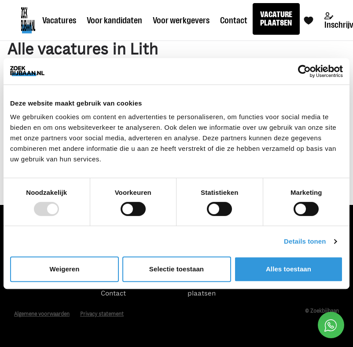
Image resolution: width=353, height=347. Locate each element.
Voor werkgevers (181, 20)
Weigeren (64, 269)
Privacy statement (102, 314)
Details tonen (305, 241)
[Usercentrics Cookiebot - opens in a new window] (304, 71)
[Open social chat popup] (331, 325)
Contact (233, 20)
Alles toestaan (288, 269)
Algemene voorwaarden (42, 314)
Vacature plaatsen (202, 289)
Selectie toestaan (176, 269)
